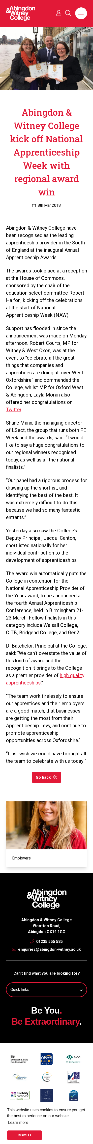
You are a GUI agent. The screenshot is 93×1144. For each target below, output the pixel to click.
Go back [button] (46, 777)
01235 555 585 (46, 941)
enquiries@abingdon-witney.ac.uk (46, 949)
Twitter (13, 410)
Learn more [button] (18, 1122)
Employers (21, 858)
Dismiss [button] (24, 1135)
